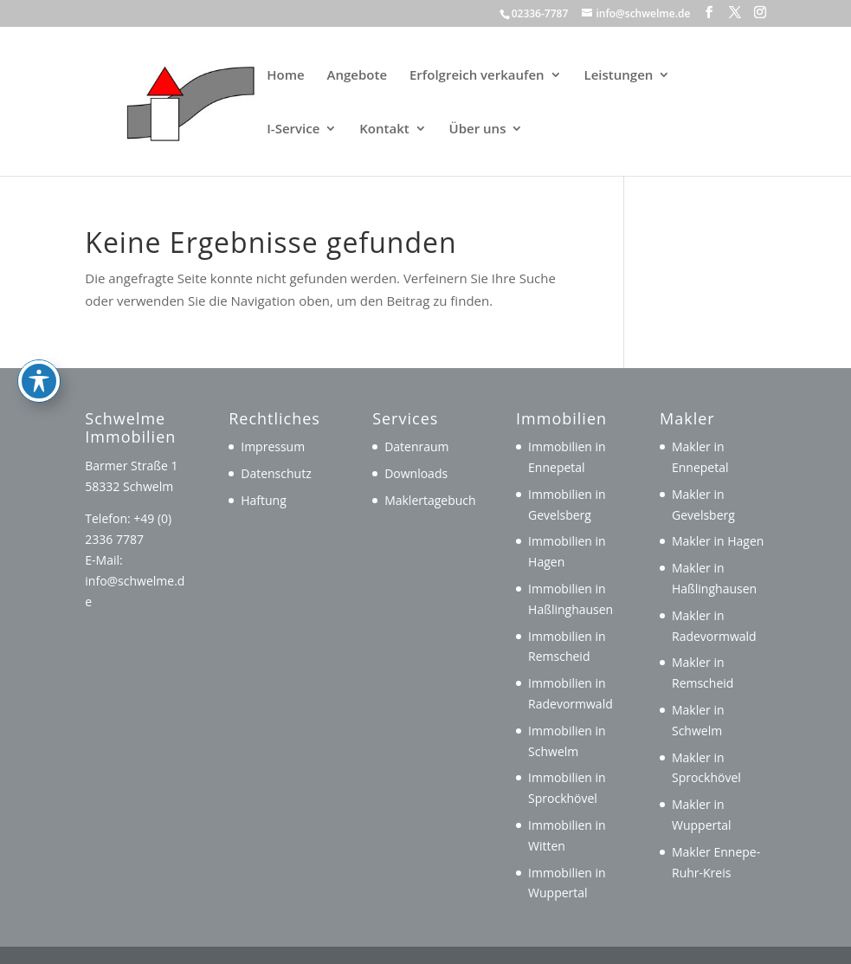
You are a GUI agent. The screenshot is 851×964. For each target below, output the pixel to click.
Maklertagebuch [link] (430, 500)
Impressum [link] (273, 446)
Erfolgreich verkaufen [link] (477, 75)
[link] (166, 99)
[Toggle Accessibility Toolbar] (39, 306)
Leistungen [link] (619, 75)
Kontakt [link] (384, 129)
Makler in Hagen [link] (718, 541)
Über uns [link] (477, 129)
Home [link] (285, 75)
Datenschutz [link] (276, 473)
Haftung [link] (264, 500)
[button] (709, 12)
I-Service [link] (293, 129)
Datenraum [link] (416, 446)
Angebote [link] (357, 75)
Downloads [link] (416, 473)
